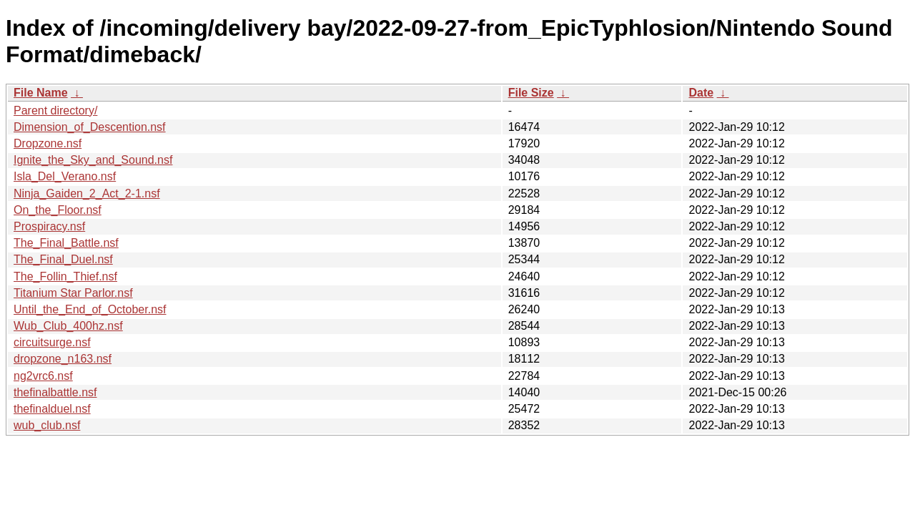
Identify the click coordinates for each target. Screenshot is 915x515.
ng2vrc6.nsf (43, 376)
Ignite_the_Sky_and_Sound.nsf (93, 160)
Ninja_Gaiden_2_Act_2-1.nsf (87, 193)
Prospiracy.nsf (49, 226)
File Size (531, 93)
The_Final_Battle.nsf (66, 243)
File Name (41, 93)
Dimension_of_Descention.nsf (90, 127)
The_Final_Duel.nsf (63, 259)
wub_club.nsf (47, 425)
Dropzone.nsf (47, 143)
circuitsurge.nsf (52, 342)
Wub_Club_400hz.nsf (68, 326)
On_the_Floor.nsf (58, 210)
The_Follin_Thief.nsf (65, 276)
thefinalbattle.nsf (55, 392)
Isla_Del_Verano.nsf (65, 176)
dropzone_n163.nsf (63, 359)
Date (700, 93)
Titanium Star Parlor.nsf (73, 293)
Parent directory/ (55, 110)
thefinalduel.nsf (52, 409)
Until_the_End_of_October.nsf (90, 309)
